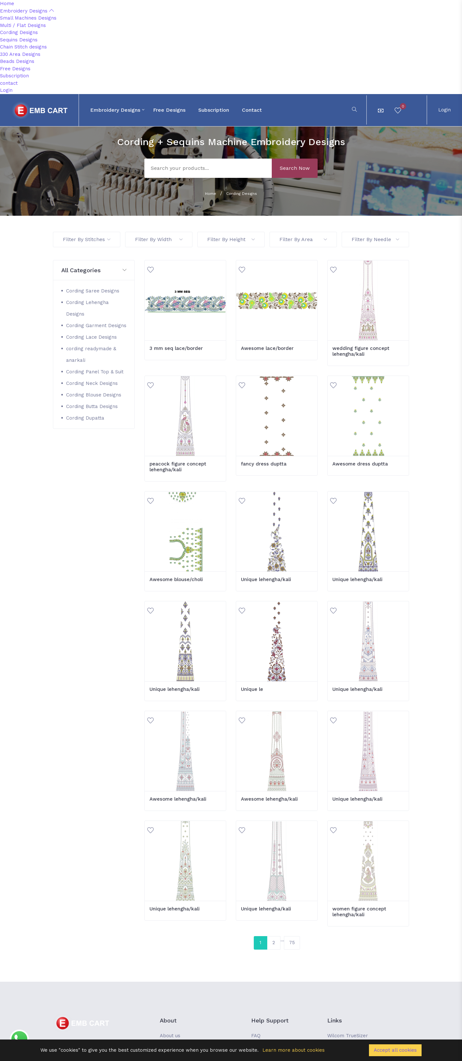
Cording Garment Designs (96, 325)
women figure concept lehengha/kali (359, 912)
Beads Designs (17, 61)
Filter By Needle (375, 239)
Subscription (14, 76)
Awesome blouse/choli (176, 579)
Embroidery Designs (27, 11)
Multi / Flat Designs (23, 25)
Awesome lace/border (267, 348)
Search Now (295, 168)
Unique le (252, 689)
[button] (93, 270)
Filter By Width (159, 239)
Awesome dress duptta (360, 464)
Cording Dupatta (85, 418)
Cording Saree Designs (92, 291)
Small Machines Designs (28, 18)
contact (9, 83)
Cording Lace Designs (91, 337)
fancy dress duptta (264, 464)
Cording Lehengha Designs (87, 308)
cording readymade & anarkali (91, 354)
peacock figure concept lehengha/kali (178, 467)
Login (6, 90)
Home (7, 3)
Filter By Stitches (86, 239)
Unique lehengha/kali (266, 579)
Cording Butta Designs (92, 406)
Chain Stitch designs (23, 47)
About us (170, 1036)
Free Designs (15, 69)
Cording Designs (19, 32)
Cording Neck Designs (92, 383)
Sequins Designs (19, 40)
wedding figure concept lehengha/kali (360, 351)
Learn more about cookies (293, 1050)
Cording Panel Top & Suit (95, 372)
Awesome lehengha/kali (178, 799)
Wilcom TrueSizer (347, 1036)
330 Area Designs (20, 54)
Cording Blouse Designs (93, 395)
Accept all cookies (395, 1050)
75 (292, 942)
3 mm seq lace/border (176, 348)
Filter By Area (303, 239)
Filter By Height (231, 239)
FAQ (256, 1036)
